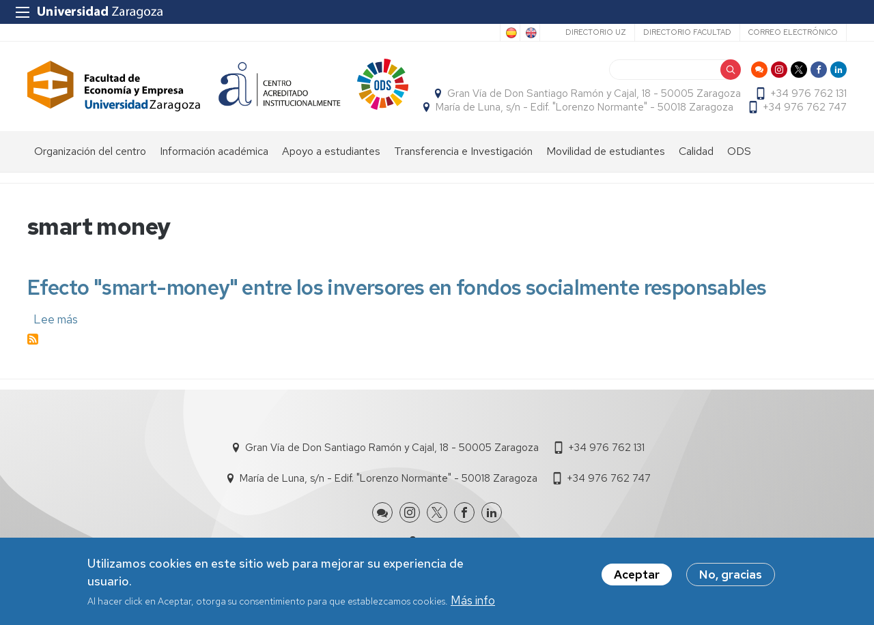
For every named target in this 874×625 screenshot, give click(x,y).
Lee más (55, 319)
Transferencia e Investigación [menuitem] (463, 151)
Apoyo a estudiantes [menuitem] (331, 151)
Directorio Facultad (687, 32)
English (529, 33)
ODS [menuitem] (739, 151)
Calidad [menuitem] (696, 151)
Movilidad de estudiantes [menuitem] (605, 151)
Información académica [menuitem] (214, 151)
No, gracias (730, 576)
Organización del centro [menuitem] (90, 151)
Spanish (510, 33)
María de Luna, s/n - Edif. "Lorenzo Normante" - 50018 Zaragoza (584, 107)
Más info (473, 601)
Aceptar (637, 576)
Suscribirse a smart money (32, 339)
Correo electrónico (793, 32)
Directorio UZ (595, 32)
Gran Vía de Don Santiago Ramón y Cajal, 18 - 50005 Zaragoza (594, 93)
